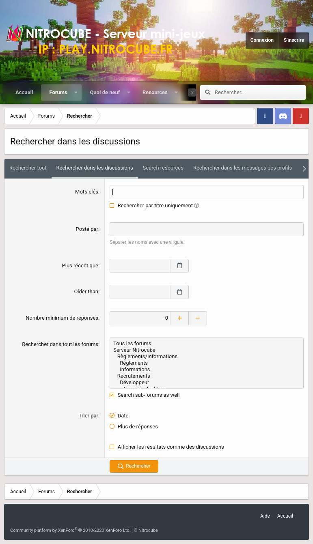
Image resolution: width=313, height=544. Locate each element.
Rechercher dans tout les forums (60, 344)
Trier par (88, 416)
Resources (155, 92)
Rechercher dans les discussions (94, 168)
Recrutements (206, 376)
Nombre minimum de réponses (62, 318)
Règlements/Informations (206, 356)
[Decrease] (198, 318)
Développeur (206, 382)
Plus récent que (80, 265)
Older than (86, 291)
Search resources (163, 168)
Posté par (87, 229)
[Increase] (180, 318)
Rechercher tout (28, 168)
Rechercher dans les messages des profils (242, 168)
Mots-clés (86, 192)
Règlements (206, 363)
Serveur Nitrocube (206, 350)
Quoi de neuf (105, 92)
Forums (58, 92)
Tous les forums (206, 343)
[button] (76, 92)
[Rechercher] (260, 92)
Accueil (24, 92)
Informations (206, 369)
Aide (265, 516)
